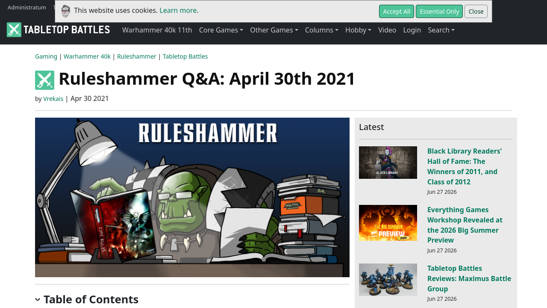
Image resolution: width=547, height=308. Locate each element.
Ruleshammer (136, 56)
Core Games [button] (218, 30)
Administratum (27, 7)
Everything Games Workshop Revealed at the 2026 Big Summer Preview (465, 225)
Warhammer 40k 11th (157, 30)
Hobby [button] (355, 30)
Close (476, 11)
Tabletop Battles (185, 56)
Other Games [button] (271, 30)
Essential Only (439, 11)
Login (412, 30)
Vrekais (53, 99)
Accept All (396, 11)
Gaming (46, 56)
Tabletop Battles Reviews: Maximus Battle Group (469, 278)
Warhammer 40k (87, 56)
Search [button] (439, 30)
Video (387, 30)
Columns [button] (319, 30)
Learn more (178, 10)
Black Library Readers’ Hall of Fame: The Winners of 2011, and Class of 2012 (464, 166)
